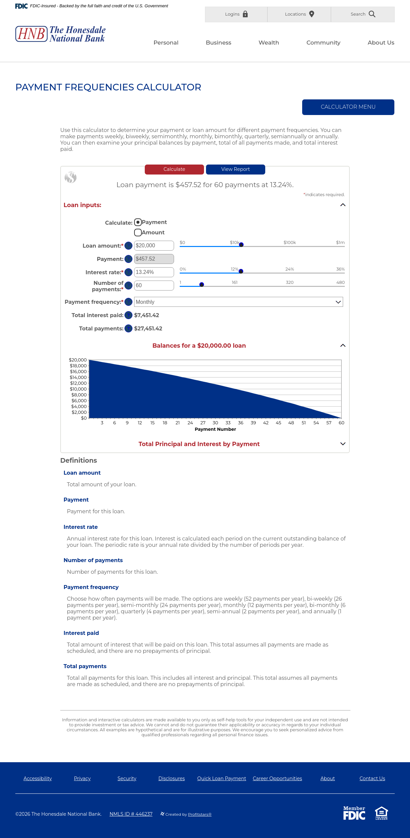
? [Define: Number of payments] (128, 286)
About (327, 778)
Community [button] (323, 42)
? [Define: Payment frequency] (128, 302)
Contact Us (372, 778)
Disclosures (171, 778)
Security (126, 778)
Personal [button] (165, 42)
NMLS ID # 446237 (130, 814)
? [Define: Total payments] (128, 328)
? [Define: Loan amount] (128, 246)
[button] (205, 204)
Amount (153, 232)
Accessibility (38, 778)
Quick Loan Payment (221, 778)
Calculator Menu (348, 107)
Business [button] (218, 42)
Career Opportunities (277, 778)
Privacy (82, 778)
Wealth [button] (269, 42)
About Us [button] (381, 42)
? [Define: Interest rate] (128, 272)
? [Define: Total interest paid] (128, 315)
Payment (154, 222)
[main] (205, 412)
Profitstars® (200, 814)
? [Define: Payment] (128, 259)
